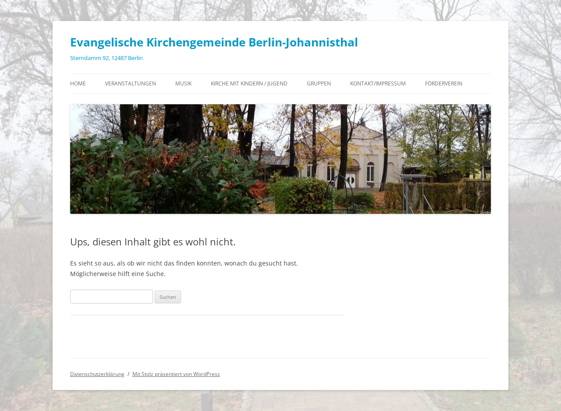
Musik (183, 83)
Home (78, 83)
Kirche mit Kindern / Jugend (249, 83)
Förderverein (443, 83)
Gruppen (319, 83)
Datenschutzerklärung (97, 374)
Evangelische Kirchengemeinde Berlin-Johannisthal (214, 42)
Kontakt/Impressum (378, 83)
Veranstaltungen (130, 83)
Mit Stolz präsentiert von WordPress (176, 374)
